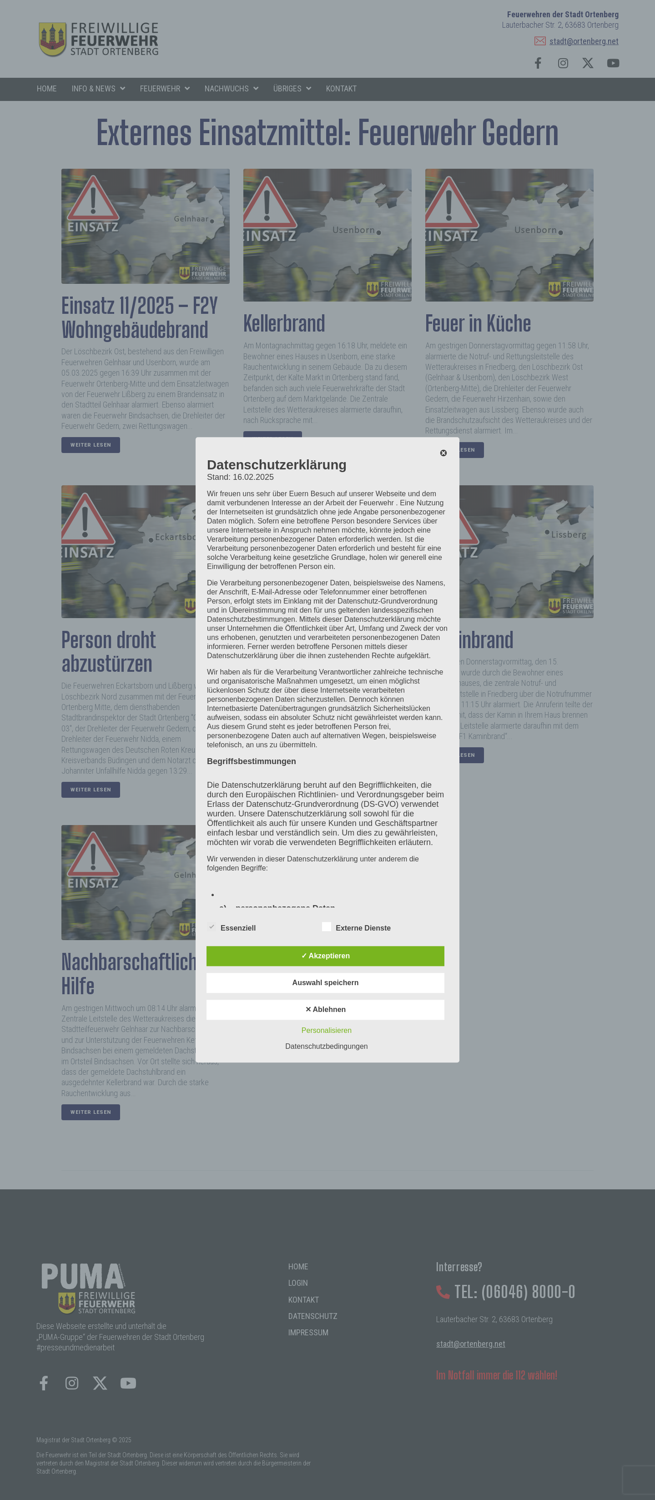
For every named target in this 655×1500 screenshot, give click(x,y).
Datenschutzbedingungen (326, 1047)
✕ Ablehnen (325, 1010)
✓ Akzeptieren (325, 956)
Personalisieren (327, 1031)
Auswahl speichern (325, 983)
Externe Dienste (356, 926)
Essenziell (231, 926)
